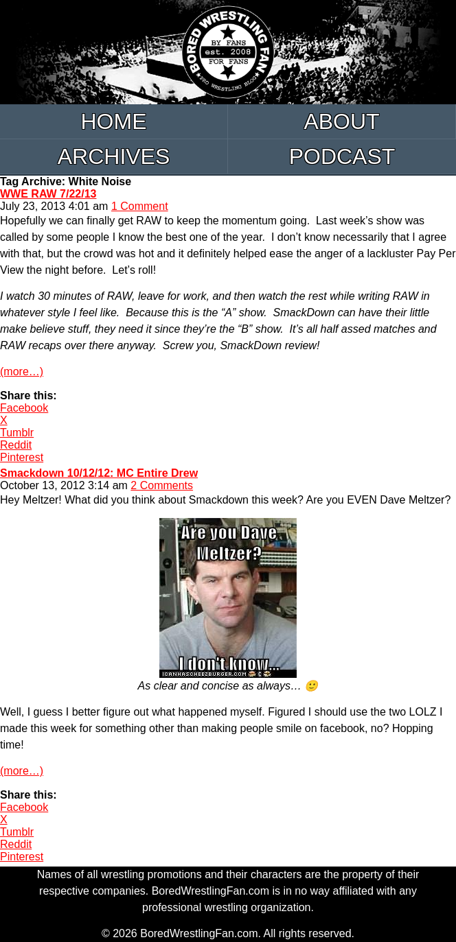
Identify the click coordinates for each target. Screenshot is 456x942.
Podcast (342, 156)
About (341, 121)
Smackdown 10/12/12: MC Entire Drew (99, 473)
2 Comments (161, 485)
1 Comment (139, 206)
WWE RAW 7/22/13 (48, 194)
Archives (114, 156)
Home (114, 121)
